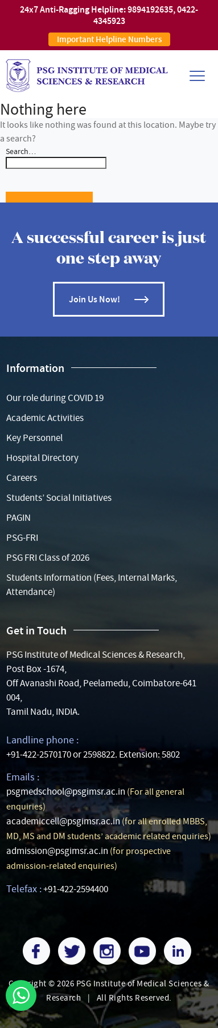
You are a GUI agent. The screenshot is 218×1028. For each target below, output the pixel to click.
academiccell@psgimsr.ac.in (63, 821)
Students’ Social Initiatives (59, 498)
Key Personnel (34, 438)
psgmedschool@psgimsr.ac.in (65, 792)
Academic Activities (45, 418)
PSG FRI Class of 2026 (47, 558)
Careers (21, 478)
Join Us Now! (94, 299)
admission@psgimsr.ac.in (57, 851)
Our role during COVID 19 (55, 398)
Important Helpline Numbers (109, 39)
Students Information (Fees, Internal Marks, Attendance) (91, 585)
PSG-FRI (22, 538)
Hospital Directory (42, 458)
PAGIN (18, 518)
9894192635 (150, 9)
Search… (21, 151)
